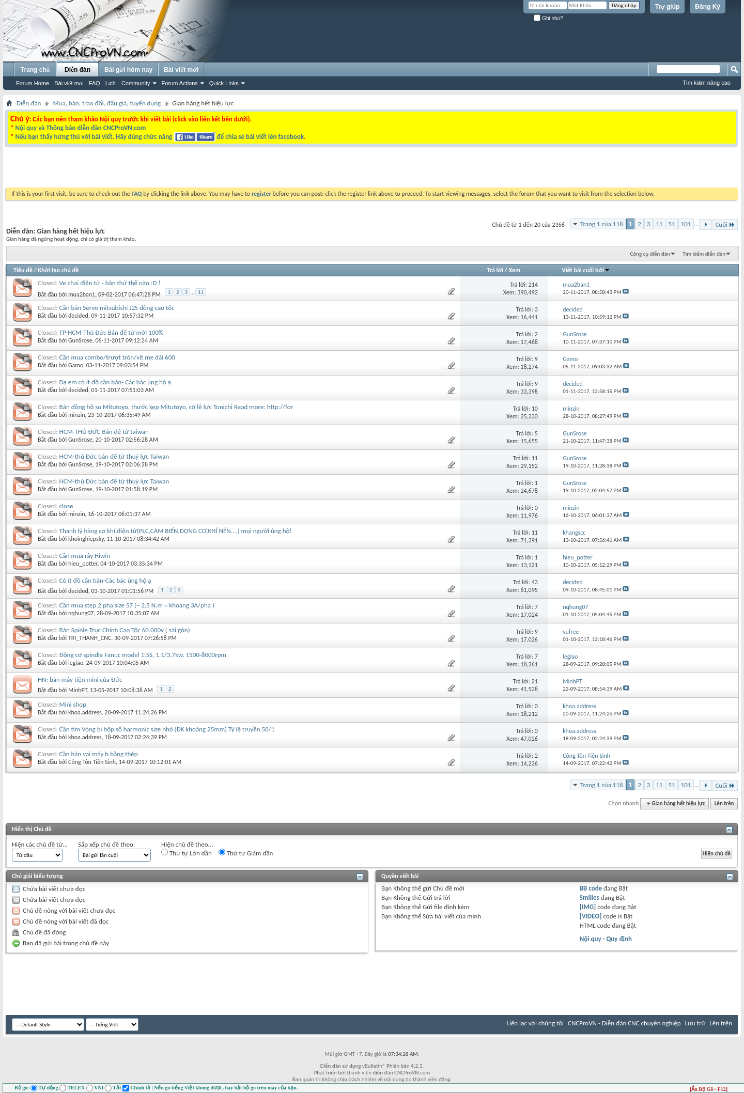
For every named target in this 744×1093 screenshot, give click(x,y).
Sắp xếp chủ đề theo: (106, 844)
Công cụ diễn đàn (650, 254)
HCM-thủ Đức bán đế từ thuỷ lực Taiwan (114, 456)
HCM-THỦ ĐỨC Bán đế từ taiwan (104, 431)
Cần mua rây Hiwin (85, 555)
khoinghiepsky (86, 538)
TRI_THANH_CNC (89, 638)
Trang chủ (35, 69)
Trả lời (495, 270)
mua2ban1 (81, 294)
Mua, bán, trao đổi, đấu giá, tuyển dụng (107, 103)
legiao (75, 662)
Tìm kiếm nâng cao (707, 83)
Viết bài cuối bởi (586, 270)
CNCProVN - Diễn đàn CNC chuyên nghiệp (624, 1023)
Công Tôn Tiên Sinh (92, 762)
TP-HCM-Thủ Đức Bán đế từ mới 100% (111, 332)
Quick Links (224, 83)
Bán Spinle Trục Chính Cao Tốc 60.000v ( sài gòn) (124, 630)
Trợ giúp (667, 6)
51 (672, 224)
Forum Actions (180, 83)
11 (659, 224)
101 (686, 224)
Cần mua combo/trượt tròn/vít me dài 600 (117, 357)
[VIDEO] (591, 916)
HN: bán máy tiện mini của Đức (80, 679)
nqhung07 (81, 613)
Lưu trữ (695, 1023)
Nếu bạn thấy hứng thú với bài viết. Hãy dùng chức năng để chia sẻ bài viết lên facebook (159, 136)
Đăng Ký (707, 6)
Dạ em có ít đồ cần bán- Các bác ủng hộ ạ (115, 382)
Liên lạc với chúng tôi (535, 1023)
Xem (514, 270)
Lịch (110, 83)
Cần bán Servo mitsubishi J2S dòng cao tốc (117, 307)
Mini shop (72, 704)
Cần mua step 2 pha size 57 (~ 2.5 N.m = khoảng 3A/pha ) (136, 605)
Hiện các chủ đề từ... (40, 844)
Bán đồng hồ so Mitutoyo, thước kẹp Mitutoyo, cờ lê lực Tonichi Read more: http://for (176, 407)
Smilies (589, 897)
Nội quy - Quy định (606, 939)
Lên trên (724, 803)
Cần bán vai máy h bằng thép (98, 754)
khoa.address (85, 712)
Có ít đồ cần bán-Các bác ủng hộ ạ (105, 580)
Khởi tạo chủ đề (58, 270)
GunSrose (80, 340)
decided (78, 315)
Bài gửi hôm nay (128, 69)
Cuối (725, 224)
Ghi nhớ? (548, 18)
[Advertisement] (242, 169)
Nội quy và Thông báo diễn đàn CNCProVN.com (80, 128)
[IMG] (588, 907)
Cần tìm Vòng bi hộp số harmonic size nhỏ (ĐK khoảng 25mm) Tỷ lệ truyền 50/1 (167, 729)
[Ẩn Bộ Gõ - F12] (708, 1089)
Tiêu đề (23, 270)
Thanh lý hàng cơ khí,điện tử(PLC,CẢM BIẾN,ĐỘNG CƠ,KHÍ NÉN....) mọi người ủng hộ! (175, 531)
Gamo (75, 365)
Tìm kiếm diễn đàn (704, 254)
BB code (591, 888)
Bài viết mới (68, 83)
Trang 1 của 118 (601, 224)
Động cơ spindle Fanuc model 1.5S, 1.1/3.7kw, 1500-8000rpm (142, 655)
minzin (76, 414)
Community (135, 83)
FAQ (94, 83)
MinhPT (77, 690)
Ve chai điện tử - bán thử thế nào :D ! (110, 283)
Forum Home (32, 83)
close (66, 506)
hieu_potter (83, 563)
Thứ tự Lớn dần (186, 853)
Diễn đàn (77, 69)
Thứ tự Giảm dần (246, 853)
